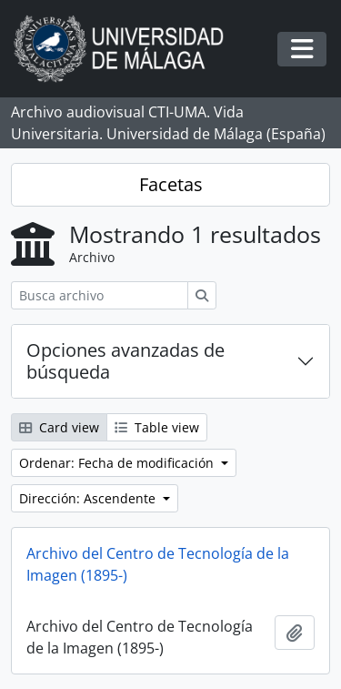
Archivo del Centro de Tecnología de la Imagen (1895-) (157, 564)
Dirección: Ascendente (89, 498)
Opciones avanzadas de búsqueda (125, 361)
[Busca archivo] (99, 295)
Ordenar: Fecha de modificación (118, 462)
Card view (59, 427)
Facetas (171, 184)
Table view (157, 427)
